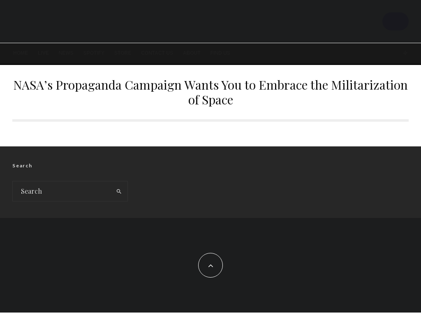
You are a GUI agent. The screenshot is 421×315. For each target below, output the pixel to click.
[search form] (62, 194)
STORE (122, 53)
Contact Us (157, 53)
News (66, 53)
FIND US (220, 53)
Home (20, 53)
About (192, 53)
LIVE (43, 53)
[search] (119, 194)
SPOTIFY (93, 53)
